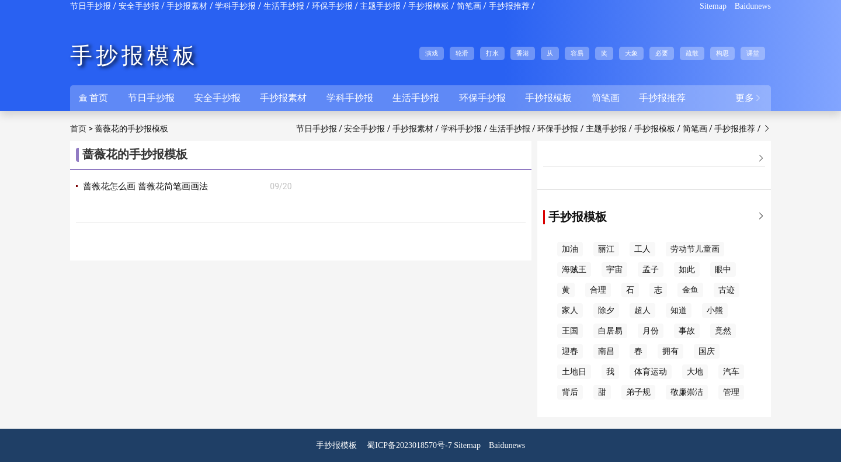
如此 (687, 269)
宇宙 (614, 269)
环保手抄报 (332, 6)
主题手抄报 (380, 6)
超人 (642, 310)
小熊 (715, 310)
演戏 (431, 53)
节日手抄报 (90, 6)
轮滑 (462, 53)
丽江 (606, 249)
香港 (522, 53)
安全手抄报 (139, 6)
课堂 (752, 53)
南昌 (606, 351)
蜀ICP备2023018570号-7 (409, 445)
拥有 (670, 351)
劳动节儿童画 (695, 249)
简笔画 (469, 6)
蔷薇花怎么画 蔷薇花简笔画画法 (145, 186)
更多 (748, 98)
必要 (661, 53)
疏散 (692, 53)
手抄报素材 (186, 6)
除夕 (606, 310)
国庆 (706, 351)
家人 (570, 310)
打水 (492, 53)
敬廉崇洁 (686, 392)
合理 (598, 290)
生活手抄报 (283, 6)
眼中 (723, 269)
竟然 (723, 330)
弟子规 (638, 392)
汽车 (731, 371)
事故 (687, 330)
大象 (631, 53)
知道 (678, 310)
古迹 (726, 290)
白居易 (610, 330)
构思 (722, 53)
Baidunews (753, 6)
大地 (695, 371)
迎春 (570, 351)
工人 (642, 249)
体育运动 (650, 371)
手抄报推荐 (509, 6)
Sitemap (713, 6)
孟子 (650, 269)
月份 (650, 330)
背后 (570, 392)
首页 (93, 98)
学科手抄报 (235, 6)
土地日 (574, 371)
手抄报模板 (428, 6)
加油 (570, 249)
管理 (731, 392)
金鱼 (690, 290)
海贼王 (574, 269)
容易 (577, 53)
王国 (570, 330)
